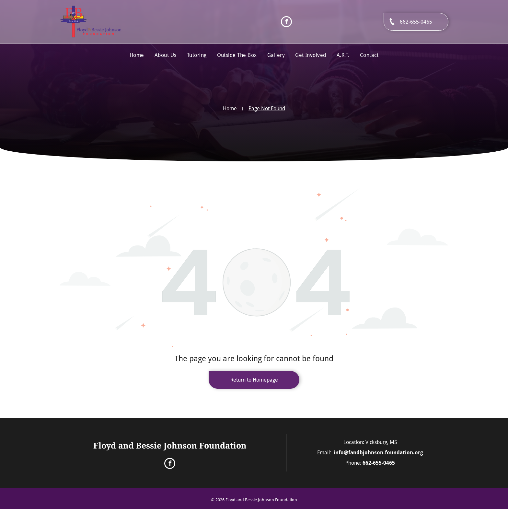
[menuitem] (136, 55)
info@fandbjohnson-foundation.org (378, 452)
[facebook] (286, 22)
